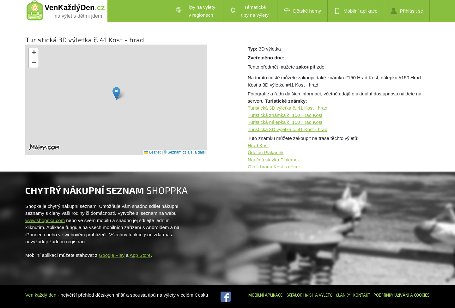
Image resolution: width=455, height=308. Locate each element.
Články (343, 295)
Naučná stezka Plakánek (274, 159)
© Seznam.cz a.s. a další (185, 152)
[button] (116, 93)
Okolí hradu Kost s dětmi (274, 166)
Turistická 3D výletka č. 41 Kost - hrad (287, 108)
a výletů (323, 295)
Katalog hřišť (300, 295)
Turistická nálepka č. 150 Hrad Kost (285, 122)
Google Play (112, 255)
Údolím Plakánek (265, 152)
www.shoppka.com (45, 220)
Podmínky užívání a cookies (401, 295)
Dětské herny (302, 11)
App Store (140, 255)
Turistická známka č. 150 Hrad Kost (285, 115)
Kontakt (361, 295)
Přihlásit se (407, 11)
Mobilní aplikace (356, 11)
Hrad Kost (258, 145)
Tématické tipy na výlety (249, 11)
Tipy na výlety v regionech (195, 11)
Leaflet (152, 152)
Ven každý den (40, 295)
